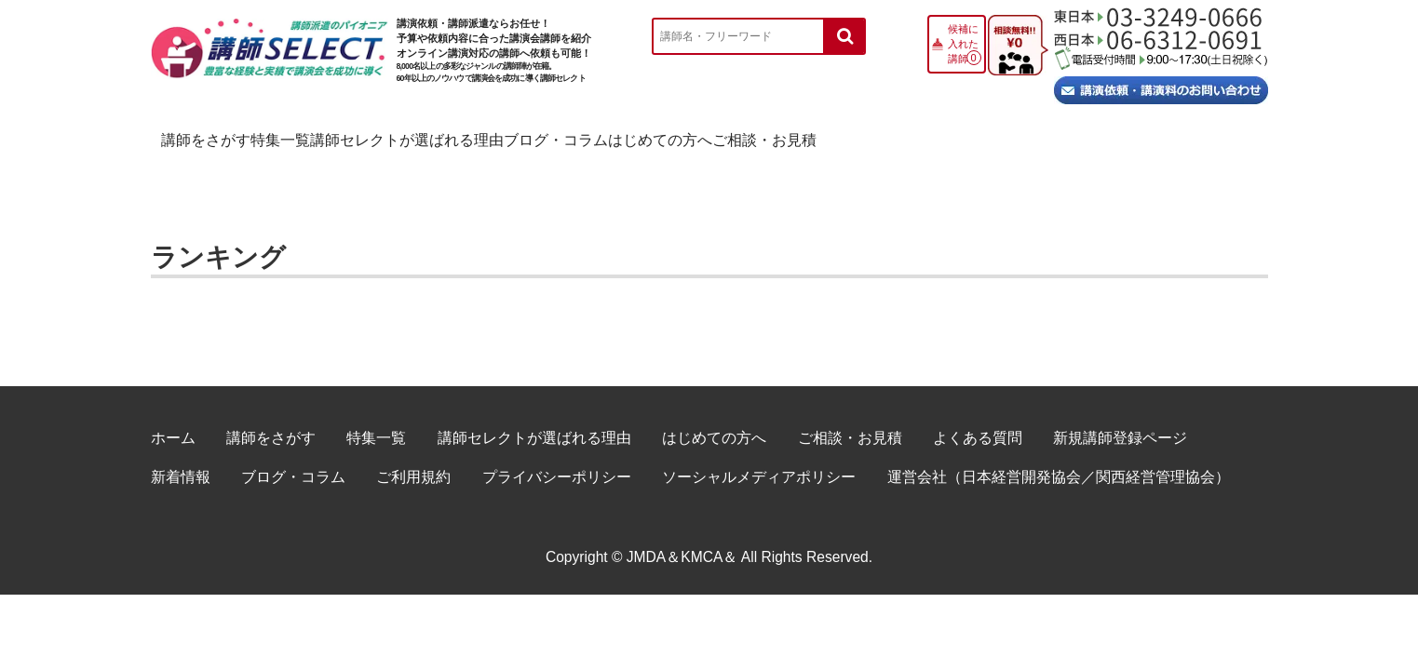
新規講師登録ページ (1120, 417)
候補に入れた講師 (963, 43)
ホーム (173, 417)
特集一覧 (382, 135)
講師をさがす (228, 135)
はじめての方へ (989, 135)
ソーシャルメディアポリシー (759, 456)
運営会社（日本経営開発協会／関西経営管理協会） (1058, 456)
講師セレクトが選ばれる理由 (584, 135)
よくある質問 (977, 417)
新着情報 (180, 456)
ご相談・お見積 (1170, 135)
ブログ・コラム (807, 135)
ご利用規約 (413, 456)
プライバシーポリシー (556, 456)
